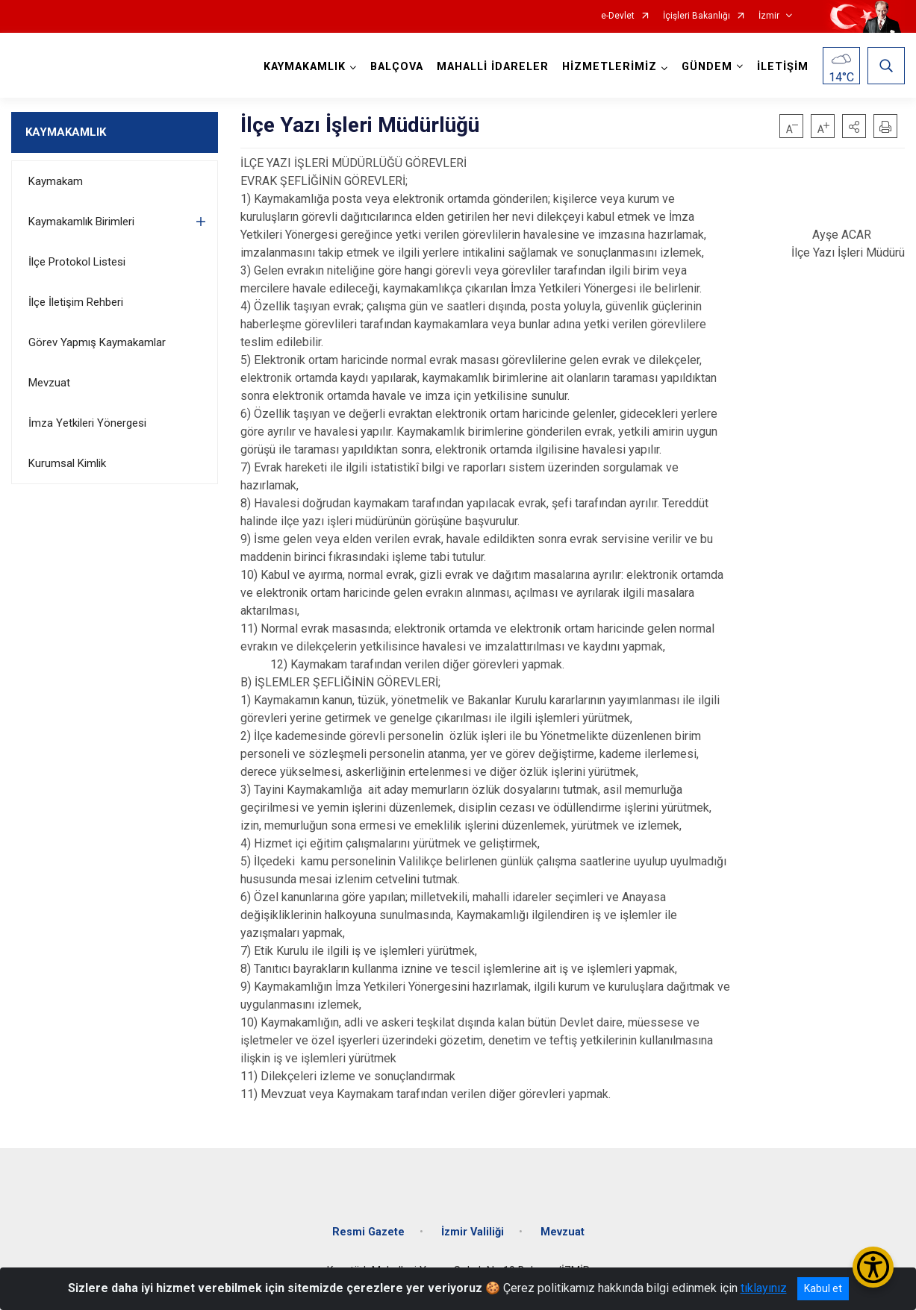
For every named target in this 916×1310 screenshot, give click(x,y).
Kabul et (823, 1288)
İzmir (768, 16)
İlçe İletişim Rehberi (75, 302)
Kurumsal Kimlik (67, 463)
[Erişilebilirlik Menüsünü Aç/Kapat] (873, 1267)
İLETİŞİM (782, 66)
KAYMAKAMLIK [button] (305, 66)
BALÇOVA (396, 66)
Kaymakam (55, 181)
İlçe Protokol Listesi (76, 262)
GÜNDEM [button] (707, 66)
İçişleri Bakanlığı (696, 16)
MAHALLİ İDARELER (493, 66)
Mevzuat (49, 382)
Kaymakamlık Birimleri (81, 221)
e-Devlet (618, 16)
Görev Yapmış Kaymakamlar (97, 342)
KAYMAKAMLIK (65, 132)
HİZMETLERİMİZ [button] (609, 66)
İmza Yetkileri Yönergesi (87, 423)
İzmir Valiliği (472, 1232)
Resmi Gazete (368, 1232)
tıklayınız (764, 1288)
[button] (854, 126)
